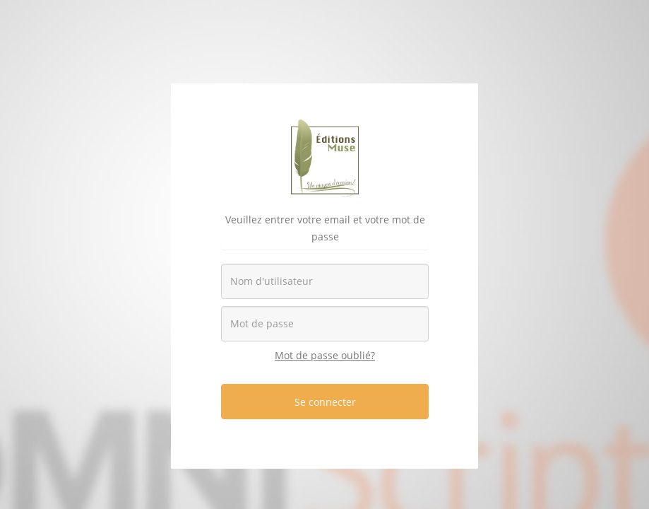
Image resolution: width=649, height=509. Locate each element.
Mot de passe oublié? (325, 355)
